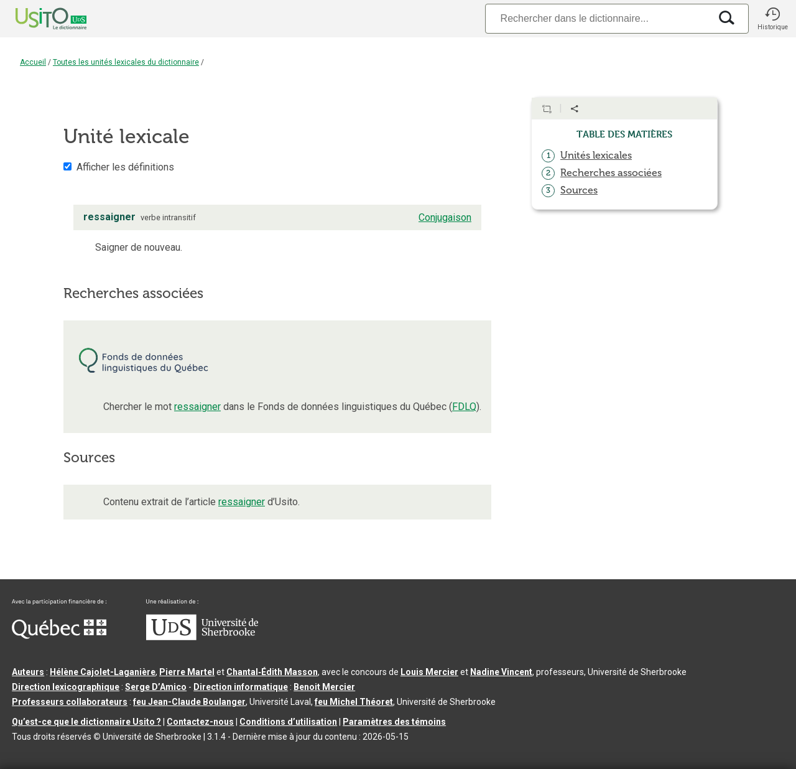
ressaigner (197, 406)
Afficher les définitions (125, 167)
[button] (772, 18)
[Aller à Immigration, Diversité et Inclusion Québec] (59, 636)
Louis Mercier (429, 672)
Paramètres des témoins (394, 722)
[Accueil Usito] (37, 18)
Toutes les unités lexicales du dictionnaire (126, 62)
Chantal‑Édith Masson (272, 672)
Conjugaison (445, 217)
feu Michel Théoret (354, 702)
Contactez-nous (200, 722)
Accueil (33, 62)
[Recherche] (597, 18)
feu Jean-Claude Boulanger (189, 702)
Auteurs (28, 672)
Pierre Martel (187, 672)
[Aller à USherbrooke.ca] (202, 637)
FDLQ (464, 406)
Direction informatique (240, 687)
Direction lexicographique (65, 687)
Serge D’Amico (156, 687)
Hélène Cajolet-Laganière (102, 672)
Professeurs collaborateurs (69, 702)
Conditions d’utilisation (288, 722)
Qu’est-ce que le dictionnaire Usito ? (86, 722)
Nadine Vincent (501, 672)
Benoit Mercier (324, 687)
